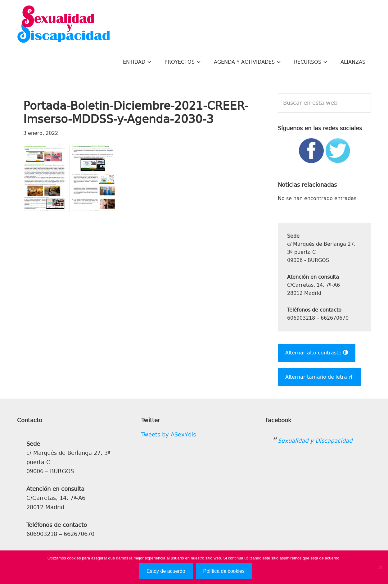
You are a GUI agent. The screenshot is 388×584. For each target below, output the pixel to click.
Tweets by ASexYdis (168, 434)
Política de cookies (224, 571)
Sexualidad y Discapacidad (63, 25)
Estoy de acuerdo (166, 571)
